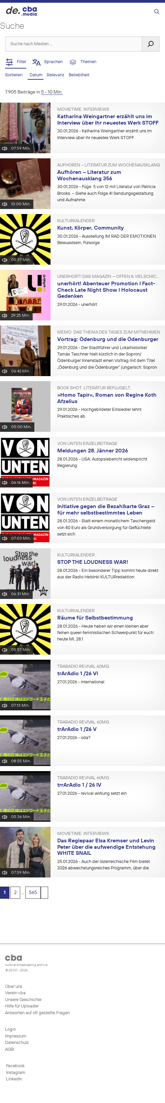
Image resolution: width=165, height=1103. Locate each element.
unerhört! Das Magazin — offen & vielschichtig (108, 277)
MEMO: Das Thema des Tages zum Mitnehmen (108, 333)
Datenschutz (17, 1043)
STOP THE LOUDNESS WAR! (92, 562)
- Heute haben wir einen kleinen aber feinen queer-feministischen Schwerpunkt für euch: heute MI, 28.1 (105, 633)
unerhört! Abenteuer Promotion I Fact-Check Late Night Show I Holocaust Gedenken (106, 290)
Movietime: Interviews (83, 110)
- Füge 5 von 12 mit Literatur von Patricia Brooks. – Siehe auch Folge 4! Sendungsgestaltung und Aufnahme (106, 193)
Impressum (15, 1036)
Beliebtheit (79, 75)
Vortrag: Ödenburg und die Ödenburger (107, 339)
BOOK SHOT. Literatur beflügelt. (94, 388)
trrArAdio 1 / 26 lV (79, 785)
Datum (35, 75)
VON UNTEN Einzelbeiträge (87, 444)
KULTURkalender (76, 221)
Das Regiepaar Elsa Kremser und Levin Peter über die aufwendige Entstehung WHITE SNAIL (106, 847)
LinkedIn (13, 1079)
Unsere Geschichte (23, 1000)
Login (10, 1029)
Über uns (13, 986)
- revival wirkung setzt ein (92, 793)
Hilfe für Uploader (22, 1006)
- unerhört (77, 305)
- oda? (74, 738)
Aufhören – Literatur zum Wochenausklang (108, 165)
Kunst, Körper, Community (90, 228)
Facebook (15, 1066)
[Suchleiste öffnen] (157, 12)
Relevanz (56, 75)
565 (33, 892)
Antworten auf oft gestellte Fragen (37, 1013)
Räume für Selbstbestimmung (95, 618)
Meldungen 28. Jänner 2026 (92, 451)
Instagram (15, 1073)
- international (80, 682)
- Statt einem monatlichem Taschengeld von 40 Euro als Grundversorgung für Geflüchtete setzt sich (106, 527)
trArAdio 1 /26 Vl (77, 674)
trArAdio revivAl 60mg (83, 667)
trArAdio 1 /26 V (77, 729)
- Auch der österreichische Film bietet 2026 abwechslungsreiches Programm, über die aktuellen (103, 868)
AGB (9, 1049)
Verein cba (15, 993)
